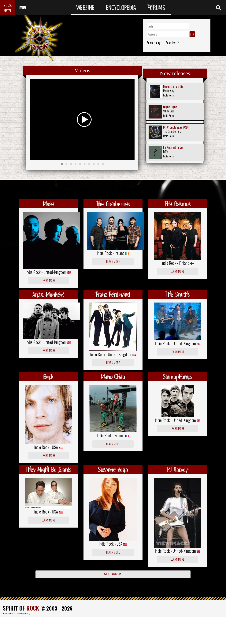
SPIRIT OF (21, 608)
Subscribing (153, 42)
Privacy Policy (23, 613)
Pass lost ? (172, 42)
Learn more (48, 280)
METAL (8, 10)
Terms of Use (9, 613)
